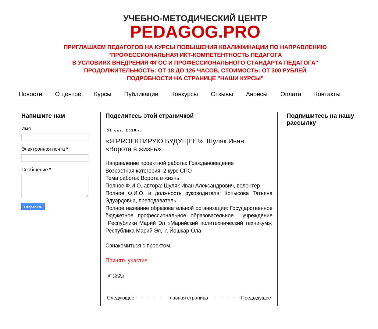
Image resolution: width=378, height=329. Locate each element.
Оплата (290, 94)
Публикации (141, 94)
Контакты (327, 94)
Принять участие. (127, 260)
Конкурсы (184, 94)
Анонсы (257, 94)
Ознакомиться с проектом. (138, 246)
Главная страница (187, 297)
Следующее (120, 297)
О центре (68, 94)
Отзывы (222, 94)
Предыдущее (256, 297)
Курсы (102, 94)
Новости (30, 94)
